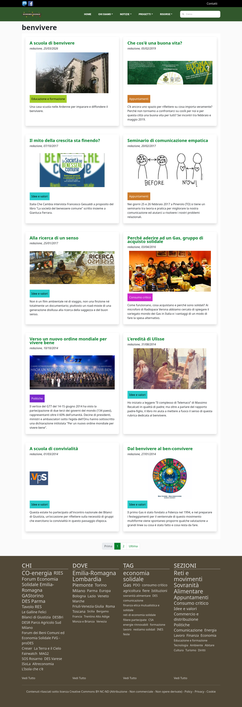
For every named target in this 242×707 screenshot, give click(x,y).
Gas (127, 585)
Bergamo (102, 611)
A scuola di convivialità (54, 448)
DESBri (57, 617)
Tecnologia (181, 645)
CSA (151, 620)
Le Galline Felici (34, 612)
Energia (210, 630)
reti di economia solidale (139, 615)
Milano (79, 590)
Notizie (124, 14)
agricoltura (132, 590)
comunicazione (133, 600)
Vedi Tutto (28, 678)
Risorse (165, 14)
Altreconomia (43, 663)
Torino (101, 585)
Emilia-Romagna (94, 573)
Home (87, 14)
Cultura (179, 650)
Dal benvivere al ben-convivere (160, 448)
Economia (208, 635)
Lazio (92, 596)
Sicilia (91, 611)
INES (160, 629)
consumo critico (154, 585)
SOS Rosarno (32, 658)
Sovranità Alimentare (188, 588)
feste (126, 634)
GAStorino (33, 596)
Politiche (182, 624)
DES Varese (53, 658)
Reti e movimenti (188, 576)
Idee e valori (185, 608)
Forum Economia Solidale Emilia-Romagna (40, 584)
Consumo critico (191, 603)
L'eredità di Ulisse (145, 339)
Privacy (199, 692)
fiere (146, 590)
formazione (157, 625)
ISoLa (26, 663)
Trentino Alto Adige (97, 616)
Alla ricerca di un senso (54, 238)
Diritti (202, 650)
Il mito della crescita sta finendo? (65, 140)
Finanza (193, 635)
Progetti (145, 14)
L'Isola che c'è (32, 669)
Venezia (101, 621)
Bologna (79, 596)
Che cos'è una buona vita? (154, 43)
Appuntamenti (191, 597)
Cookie (211, 692)
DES (155, 596)
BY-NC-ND (102, 692)
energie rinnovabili (135, 625)
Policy (188, 692)
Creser (27, 648)
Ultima (133, 546)
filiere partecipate (135, 620)
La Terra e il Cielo (47, 648)
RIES (58, 573)
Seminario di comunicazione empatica (167, 140)
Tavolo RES (32, 606)
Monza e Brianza (84, 621)
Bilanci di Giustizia (36, 617)
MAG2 (44, 653)
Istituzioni (159, 590)
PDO (136, 585)
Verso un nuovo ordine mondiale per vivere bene (68, 340)
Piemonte (83, 585)
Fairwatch (29, 653)
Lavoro (179, 635)
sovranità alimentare (137, 596)
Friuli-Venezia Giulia (88, 606)
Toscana (79, 611)
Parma (92, 590)
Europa (105, 590)
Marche (79, 601)
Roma (110, 606)
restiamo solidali (144, 629)
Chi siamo (104, 14)
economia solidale (136, 576)
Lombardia (87, 579)
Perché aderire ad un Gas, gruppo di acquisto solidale (165, 239)
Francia (77, 616)
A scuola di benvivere (52, 43)
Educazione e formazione (191, 640)
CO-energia (37, 573)
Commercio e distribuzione (186, 616)
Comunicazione (188, 630)
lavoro (127, 629)
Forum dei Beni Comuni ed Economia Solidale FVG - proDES (43, 637)
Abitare (209, 645)
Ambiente (196, 645)
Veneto (103, 596)
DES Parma (33, 601)
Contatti (212, 4)
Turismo (190, 650)
